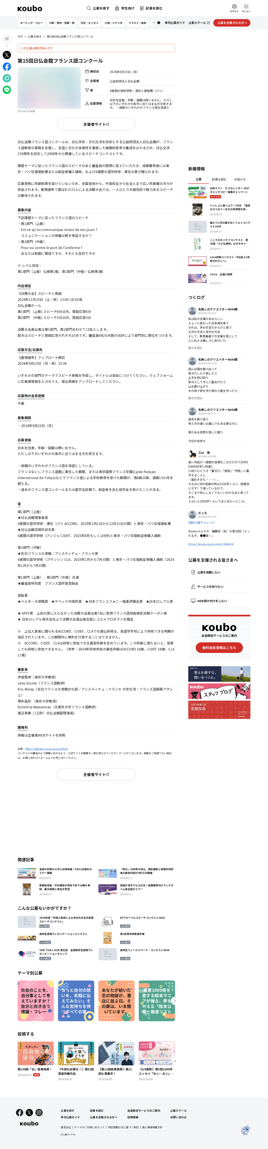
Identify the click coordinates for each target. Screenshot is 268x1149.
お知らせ (240, 179)
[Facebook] (19, 1112)
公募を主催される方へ (103, 1117)
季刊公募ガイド (70, 1117)
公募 (199, 179)
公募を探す (35, 36)
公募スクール (178, 1110)
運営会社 (66, 1127)
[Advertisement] (96, 818)
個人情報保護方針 (152, 1127)
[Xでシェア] (7, 55)
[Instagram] (39, 1112)
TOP (20, 36)
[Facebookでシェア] (7, 66)
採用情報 (132, 1117)
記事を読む (219, 179)
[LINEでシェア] (7, 90)
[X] (29, 1112)
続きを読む (195, 348)
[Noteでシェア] (7, 78)
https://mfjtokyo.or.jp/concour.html (46, 748)
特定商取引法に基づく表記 (123, 1127)
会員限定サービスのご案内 (143, 1110)
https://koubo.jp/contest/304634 (210, 544)
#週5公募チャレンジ (201, 522)
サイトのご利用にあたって (89, 1127)
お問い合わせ (178, 1117)
